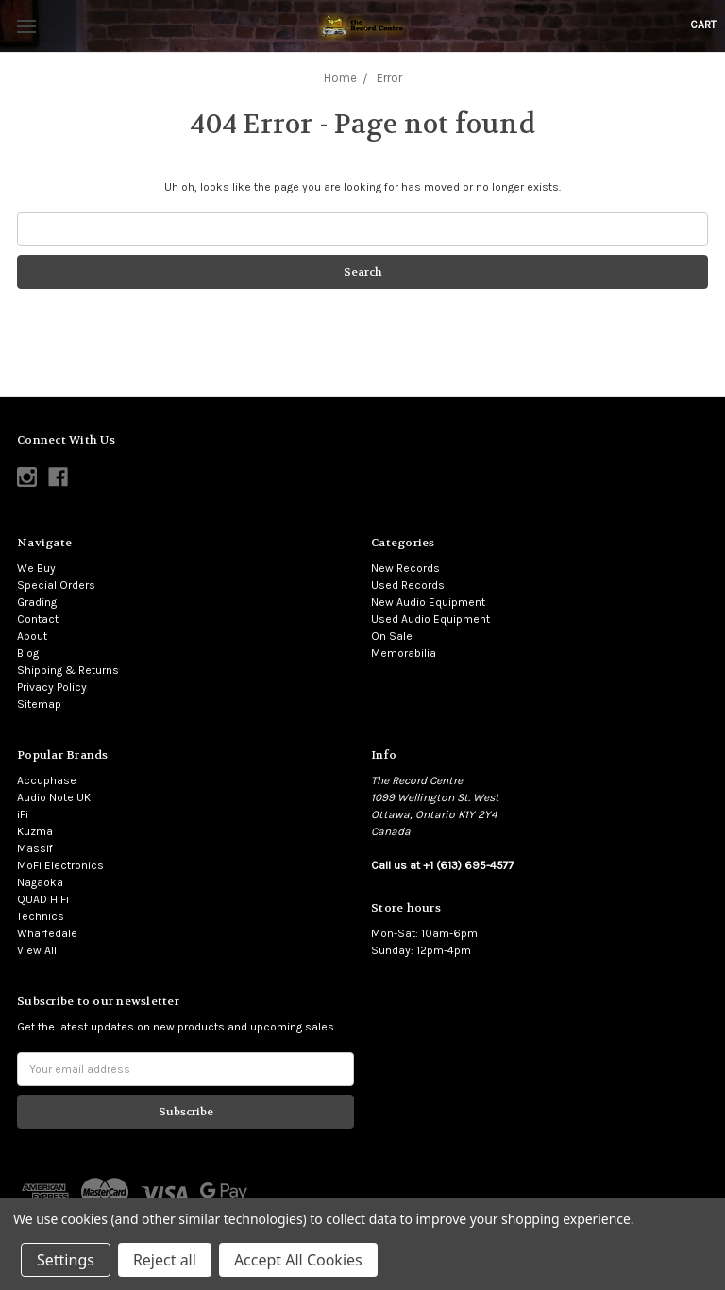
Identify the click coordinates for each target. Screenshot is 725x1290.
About (32, 636)
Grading (37, 602)
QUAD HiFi (43, 899)
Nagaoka (40, 882)
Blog (28, 653)
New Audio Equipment (428, 602)
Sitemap (39, 704)
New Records (405, 568)
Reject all (164, 1259)
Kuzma (35, 831)
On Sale (392, 636)
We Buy (36, 568)
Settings (65, 1259)
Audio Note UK (54, 797)
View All (37, 950)
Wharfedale (47, 933)
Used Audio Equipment (430, 619)
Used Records (408, 585)
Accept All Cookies (298, 1259)
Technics (40, 916)
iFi (22, 814)
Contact (38, 619)
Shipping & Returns (68, 670)
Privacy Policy (52, 687)
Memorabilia (403, 653)
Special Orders (56, 585)
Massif (35, 848)
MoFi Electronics (60, 865)
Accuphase (46, 780)
